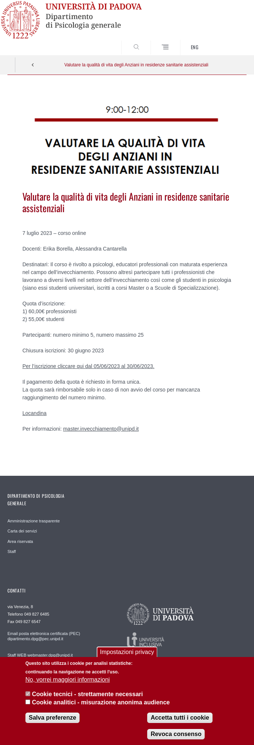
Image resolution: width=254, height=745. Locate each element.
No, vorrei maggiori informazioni (67, 686)
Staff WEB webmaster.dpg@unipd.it (40, 655)
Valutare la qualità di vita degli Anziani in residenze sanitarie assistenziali (136, 64)
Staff (11, 551)
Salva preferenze (52, 724)
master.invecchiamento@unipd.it (101, 429)
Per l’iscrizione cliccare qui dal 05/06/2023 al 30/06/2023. (88, 366)
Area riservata (20, 541)
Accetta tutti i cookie (180, 724)
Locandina (34, 413)
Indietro (32, 65)
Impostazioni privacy (127, 659)
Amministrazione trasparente (33, 521)
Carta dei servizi (22, 531)
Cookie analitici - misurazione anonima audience (101, 708)
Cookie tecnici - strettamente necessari (87, 700)
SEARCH (228, 41)
